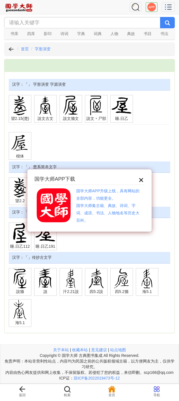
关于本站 (61, 350)
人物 (114, 33)
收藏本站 (80, 350)
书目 (148, 33)
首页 (25, 49)
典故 (131, 33)
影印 (48, 33)
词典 (98, 33)
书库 (14, 33)
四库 (31, 33)
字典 (81, 33)
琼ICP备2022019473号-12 (97, 378)
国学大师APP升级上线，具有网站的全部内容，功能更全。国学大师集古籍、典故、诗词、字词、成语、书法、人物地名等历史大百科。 (107, 206)
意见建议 (99, 350)
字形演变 (43, 49)
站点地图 (118, 350)
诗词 (64, 33)
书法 (164, 33)
